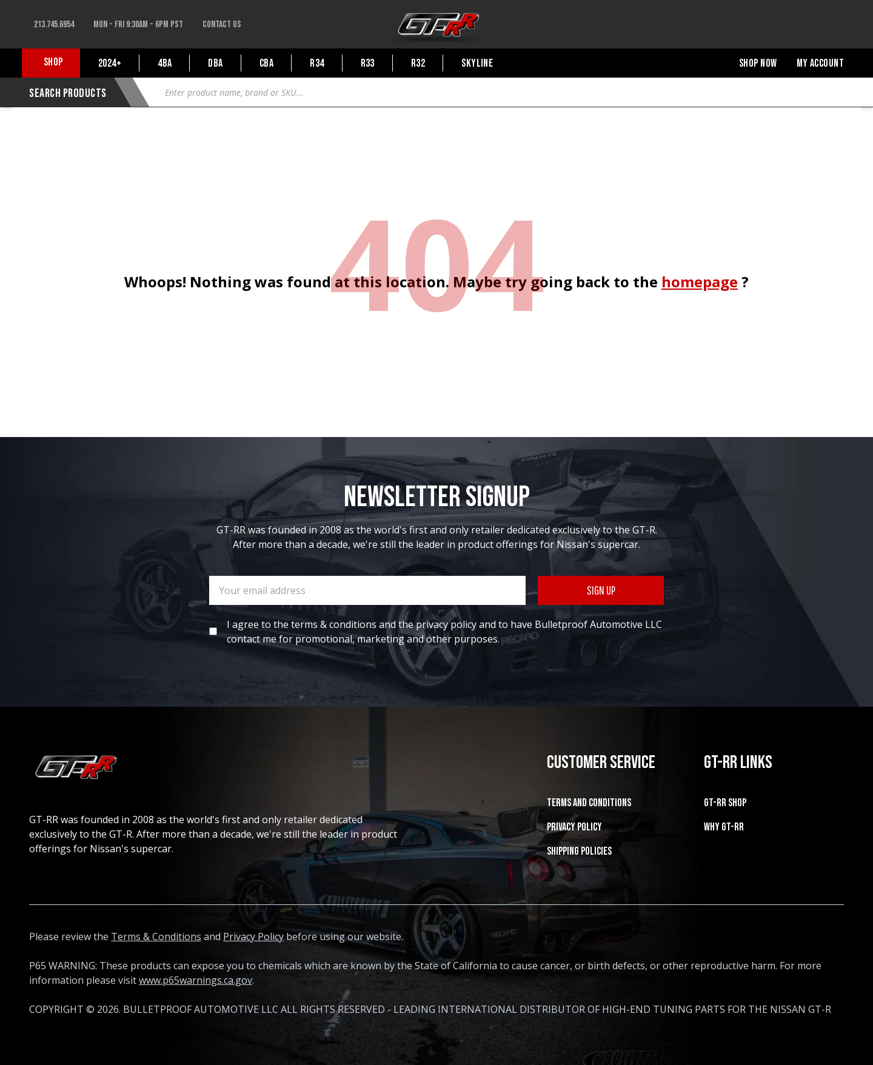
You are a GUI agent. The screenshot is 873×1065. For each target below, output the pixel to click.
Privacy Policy (574, 827)
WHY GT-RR (724, 827)
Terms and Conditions (589, 802)
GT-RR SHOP (725, 802)
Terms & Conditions (156, 936)
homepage (699, 282)
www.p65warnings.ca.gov (195, 980)
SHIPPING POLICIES (579, 851)
